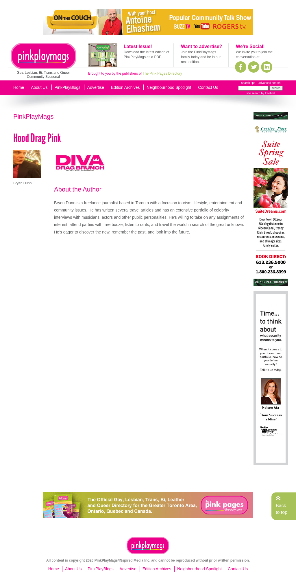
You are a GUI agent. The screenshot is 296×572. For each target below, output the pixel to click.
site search (253, 93)
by (267, 93)
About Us (39, 87)
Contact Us (208, 87)
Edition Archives (125, 87)
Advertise (95, 87)
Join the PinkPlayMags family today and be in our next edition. (201, 57)
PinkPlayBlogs (68, 87)
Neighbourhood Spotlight (169, 87)
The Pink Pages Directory (162, 73)
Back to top (281, 508)
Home (18, 87)
